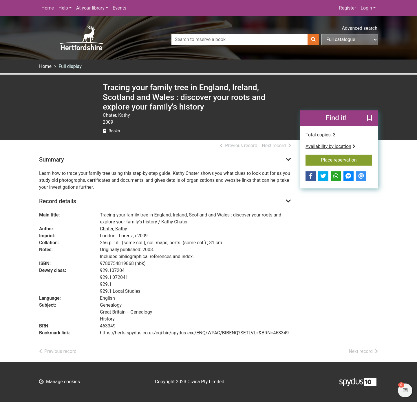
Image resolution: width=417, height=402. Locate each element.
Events (119, 8)
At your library (90, 8)
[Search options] (349, 39)
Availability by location (330, 146)
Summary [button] (51, 159)
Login (366, 8)
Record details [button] (57, 201)
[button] (369, 118)
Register (347, 8)
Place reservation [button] (346, 159)
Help (63, 8)
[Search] (313, 39)
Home (47, 8)
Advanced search (359, 28)
